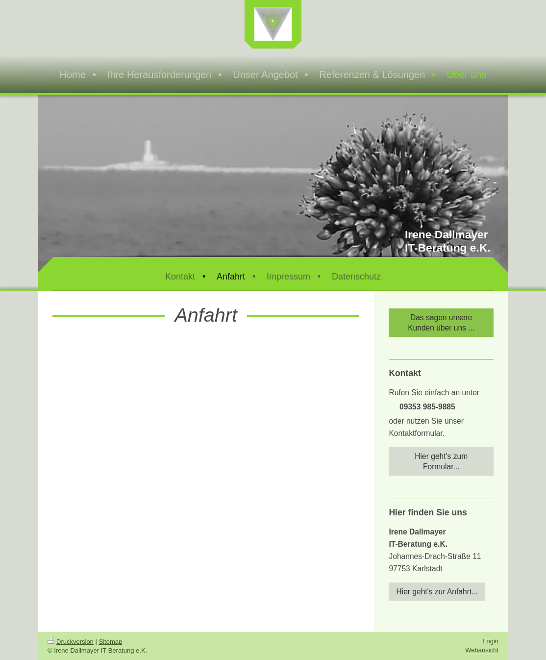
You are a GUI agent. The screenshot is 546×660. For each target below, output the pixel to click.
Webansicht (481, 650)
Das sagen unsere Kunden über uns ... (441, 322)
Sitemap (111, 641)
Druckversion (71, 641)
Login (490, 641)
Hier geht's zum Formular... (441, 461)
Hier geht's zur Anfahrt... (437, 591)
